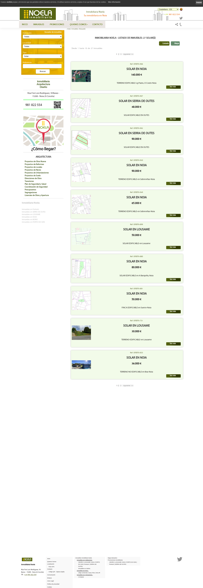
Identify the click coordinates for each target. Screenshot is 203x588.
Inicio (25, 24)
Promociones (57, 24)
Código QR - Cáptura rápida (56, 571)
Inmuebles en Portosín (30, 209)
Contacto (97, 24)
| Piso (93, 572)
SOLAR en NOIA (154, 78)
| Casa (89, 572)
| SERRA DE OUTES (120, 564)
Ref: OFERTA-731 (154, 450)
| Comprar (81, 577)
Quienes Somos (78, 24)
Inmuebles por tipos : (83, 570)
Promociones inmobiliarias (115, 560)
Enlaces (49, 578)
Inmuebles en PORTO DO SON (33, 222)
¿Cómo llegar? (43, 146)
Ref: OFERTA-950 (154, 215)
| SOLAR (97, 572)
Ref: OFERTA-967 (154, 120)
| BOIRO (80, 562)
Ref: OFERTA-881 (154, 403)
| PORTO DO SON (131, 562)
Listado (166, 43)
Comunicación (51, 575)
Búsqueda (82, 29)
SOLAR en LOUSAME (154, 314)
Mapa (176, 43)
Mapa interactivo (112, 558)
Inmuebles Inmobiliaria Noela (83, 558)
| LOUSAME (87, 562)
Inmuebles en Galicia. (84, 568)
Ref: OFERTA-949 (154, 262)
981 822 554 (172, 14)
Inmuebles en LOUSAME (31, 214)
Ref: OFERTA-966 (154, 73)
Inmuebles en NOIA (29, 217)
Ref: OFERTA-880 (154, 356)
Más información (114, 2)
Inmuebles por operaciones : (85, 575)
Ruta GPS (51, 566)
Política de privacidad (53, 584)
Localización (50, 564)
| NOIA (93, 562)
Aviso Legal (50, 581)
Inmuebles (38, 24)
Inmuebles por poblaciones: (84, 560)
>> (128, 54)
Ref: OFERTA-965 (154, 168)
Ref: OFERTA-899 (154, 309)
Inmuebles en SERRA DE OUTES (33, 212)
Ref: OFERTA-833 (154, 497)
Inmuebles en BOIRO (30, 220)
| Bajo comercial (83, 572)
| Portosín (86, 564)
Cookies (49, 587)
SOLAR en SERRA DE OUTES (154, 125)
